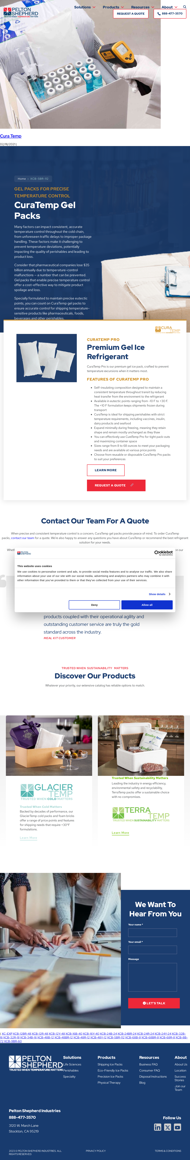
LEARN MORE (106, 470)
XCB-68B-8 (133, 1037)
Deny (94, 604)
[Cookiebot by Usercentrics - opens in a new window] (157, 553)
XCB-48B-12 (45, 1037)
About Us (181, 1064)
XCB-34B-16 (28, 1037)
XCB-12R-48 (40, 1034)
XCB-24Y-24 (162, 1034)
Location (180, 1070)
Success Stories (180, 1078)
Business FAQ (148, 1064)
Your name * (135, 924)
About (170, 7)
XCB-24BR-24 (127, 1034)
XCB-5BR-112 (116, 1037)
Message (133, 959)
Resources (142, 7)
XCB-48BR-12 (63, 1037)
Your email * (135, 942)
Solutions (85, 7)
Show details (157, 594)
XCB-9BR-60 (13, 1041)
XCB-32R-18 (11, 1037)
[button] (184, 7)
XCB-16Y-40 (91, 1034)
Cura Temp (10, 136)
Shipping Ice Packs (110, 1064)
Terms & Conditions (168, 1150)
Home (22, 179)
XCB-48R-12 (81, 1037)
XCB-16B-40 (74, 1034)
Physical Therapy (109, 1083)
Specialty (69, 1076)
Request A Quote (116, 485)
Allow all (147, 604)
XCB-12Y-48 (57, 1034)
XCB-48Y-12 (98, 1037)
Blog (142, 1083)
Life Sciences (72, 1064)
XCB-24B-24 (108, 1034)
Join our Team (180, 1088)
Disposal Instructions (153, 1076)
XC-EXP (7, 1034)
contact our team (22, 538)
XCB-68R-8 (167, 1037)
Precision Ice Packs (110, 1076)
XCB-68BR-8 (150, 1037)
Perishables (71, 1070)
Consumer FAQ (149, 1070)
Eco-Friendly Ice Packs (113, 1070)
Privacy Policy (96, 1150)
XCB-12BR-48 (22, 1034)
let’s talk (154, 1003)
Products (113, 7)
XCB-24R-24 (145, 1034)
